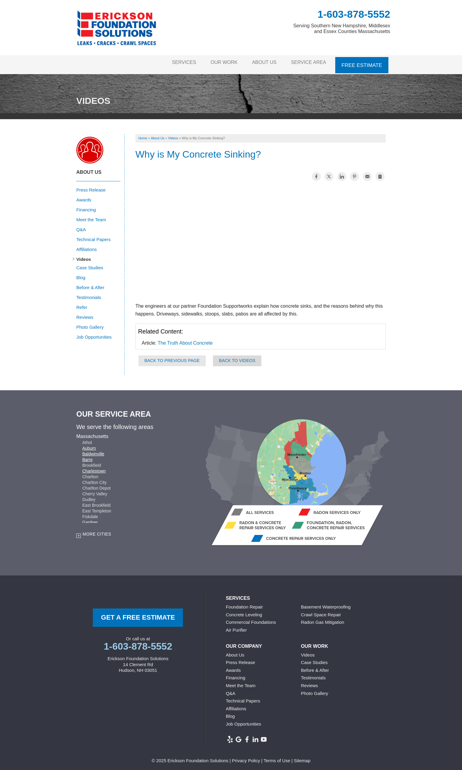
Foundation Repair (244, 603)
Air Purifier (236, 626)
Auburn (89, 444)
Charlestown (94, 467)
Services (172, 62)
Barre (87, 456)
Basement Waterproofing (326, 603)
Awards (83, 196)
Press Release (91, 186)
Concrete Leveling (244, 611)
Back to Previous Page (172, 357)
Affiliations (86, 246)
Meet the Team (91, 216)
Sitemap (302, 757)
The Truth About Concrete (185, 340)
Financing (86, 206)
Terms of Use (277, 757)
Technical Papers (93, 236)
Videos (83, 255)
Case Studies (89, 264)
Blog (80, 274)
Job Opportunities (94, 333)
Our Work (216, 62)
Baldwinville (93, 450)
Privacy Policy (246, 757)
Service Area (307, 62)
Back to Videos (237, 357)
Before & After (90, 284)
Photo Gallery (90, 323)
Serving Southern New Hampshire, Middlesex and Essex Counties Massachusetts (341, 28)
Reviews (84, 313)
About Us (260, 62)
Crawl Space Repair (321, 611)
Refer (81, 303)
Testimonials (88, 294)
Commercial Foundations (251, 619)
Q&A (81, 226)
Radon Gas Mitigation (322, 619)
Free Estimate (362, 62)
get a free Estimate (138, 614)
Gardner (90, 519)
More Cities (97, 530)
